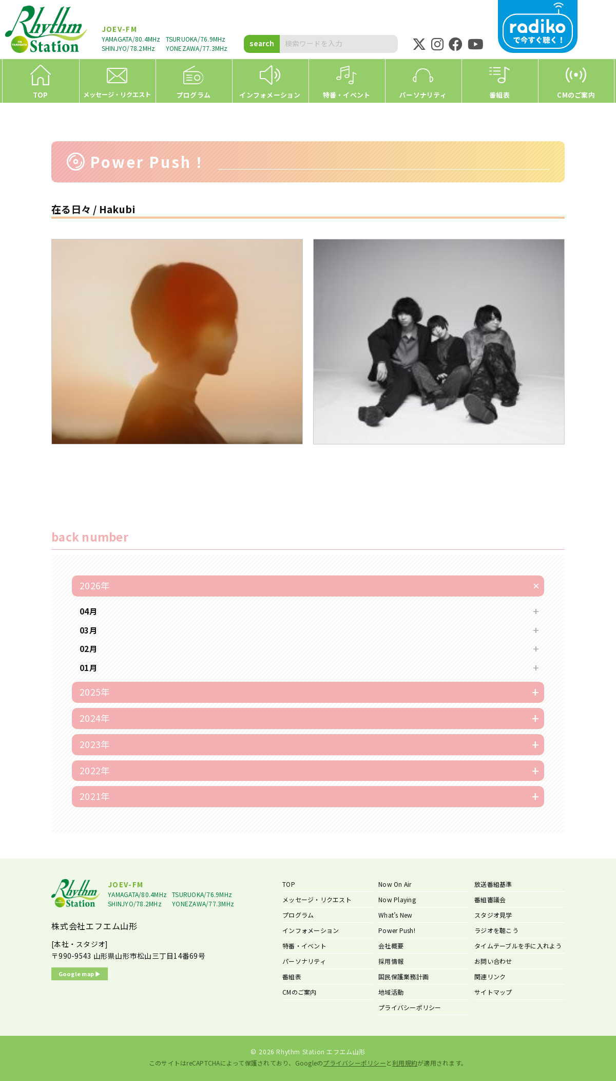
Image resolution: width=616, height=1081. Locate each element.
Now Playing (397, 899)
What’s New (395, 915)
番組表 (291, 976)
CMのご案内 (299, 992)
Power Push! (396, 930)
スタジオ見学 (493, 915)
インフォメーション (310, 930)
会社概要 (390, 945)
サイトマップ (493, 992)
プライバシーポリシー (409, 1007)
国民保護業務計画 (403, 976)
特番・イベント (304, 945)
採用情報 (390, 961)
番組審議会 (490, 899)
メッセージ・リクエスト (317, 899)
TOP (288, 884)
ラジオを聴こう (496, 930)
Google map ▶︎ (80, 974)
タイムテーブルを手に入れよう (518, 945)
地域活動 (390, 992)
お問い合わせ (493, 961)
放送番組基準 (493, 884)
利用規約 (404, 1062)
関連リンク (490, 976)
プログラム (298, 915)
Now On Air (395, 884)
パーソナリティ (304, 961)
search (261, 43)
